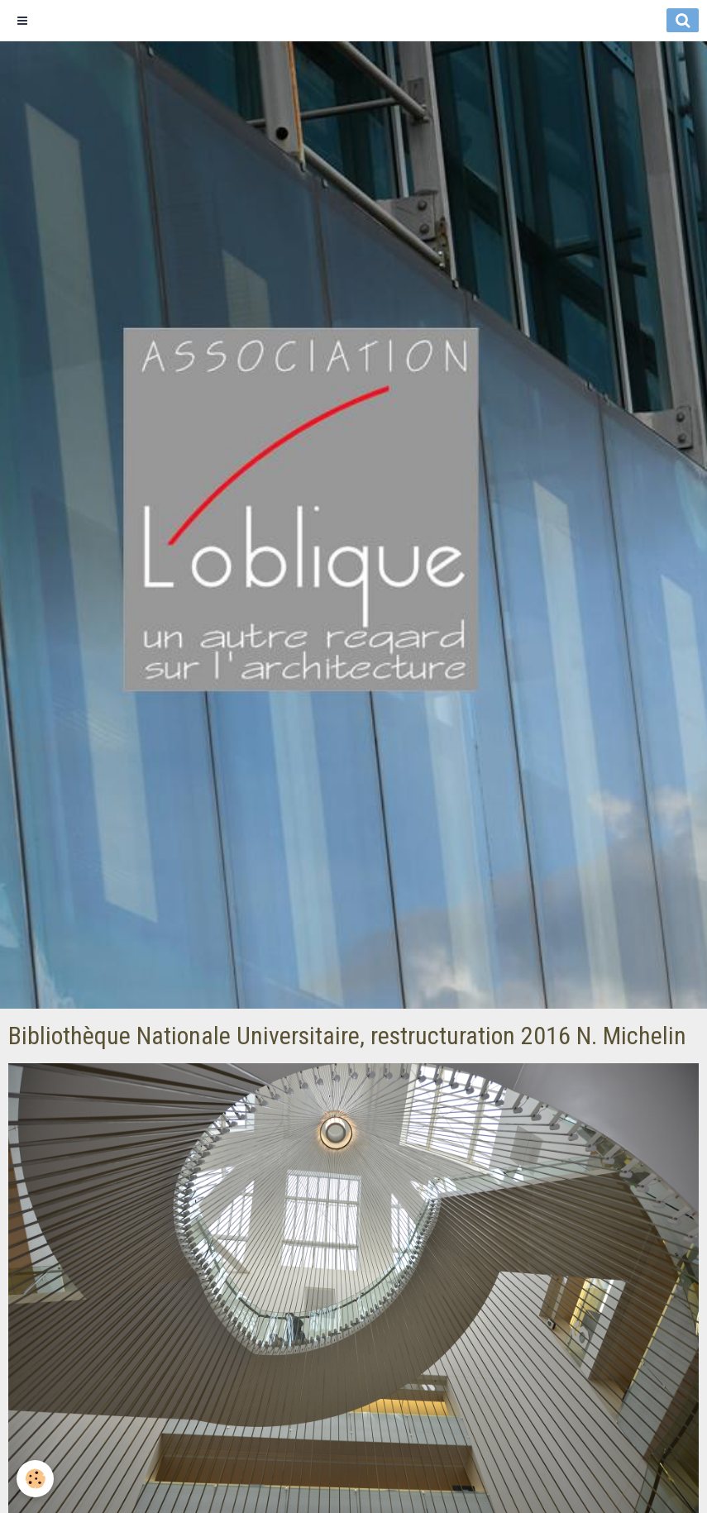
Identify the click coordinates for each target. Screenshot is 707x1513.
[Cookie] (35, 1478)
